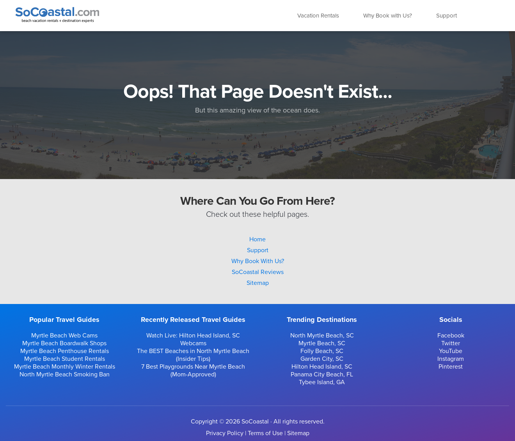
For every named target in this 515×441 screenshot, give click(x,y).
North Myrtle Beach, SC (322, 335)
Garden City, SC (321, 359)
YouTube (450, 351)
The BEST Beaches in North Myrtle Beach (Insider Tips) (193, 355)
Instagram (450, 359)
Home (257, 239)
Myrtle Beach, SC (321, 343)
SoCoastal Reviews (258, 272)
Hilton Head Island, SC (321, 367)
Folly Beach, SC (321, 351)
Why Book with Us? (387, 15)
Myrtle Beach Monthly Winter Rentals (64, 367)
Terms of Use (265, 433)
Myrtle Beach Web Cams (64, 335)
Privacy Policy (224, 433)
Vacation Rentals (318, 15)
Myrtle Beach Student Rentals (64, 359)
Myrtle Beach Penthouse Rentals (64, 351)
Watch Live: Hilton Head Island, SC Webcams (193, 339)
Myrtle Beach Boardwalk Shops (64, 343)
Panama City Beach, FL (322, 374)
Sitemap (258, 283)
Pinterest (451, 367)
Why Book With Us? (257, 261)
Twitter (450, 343)
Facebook (450, 335)
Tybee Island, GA (322, 382)
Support (446, 15)
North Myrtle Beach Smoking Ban (65, 374)
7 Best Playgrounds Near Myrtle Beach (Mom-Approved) (193, 370)
